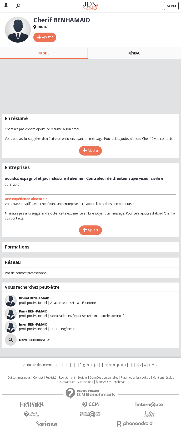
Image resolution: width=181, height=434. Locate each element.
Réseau (134, 53)
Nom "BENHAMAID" (34, 339)
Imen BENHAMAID (33, 324)
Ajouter (47, 37)
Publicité (51, 377)
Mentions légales (163, 377)
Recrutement (67, 377)
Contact (38, 377)
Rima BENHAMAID (33, 311)
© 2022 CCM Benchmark (111, 382)
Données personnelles (104, 377)
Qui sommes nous (18, 377)
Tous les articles (65, 382)
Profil (43, 53)
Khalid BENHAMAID (34, 298)
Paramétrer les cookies (135, 377)
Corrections (85, 382)
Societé (82, 377)
